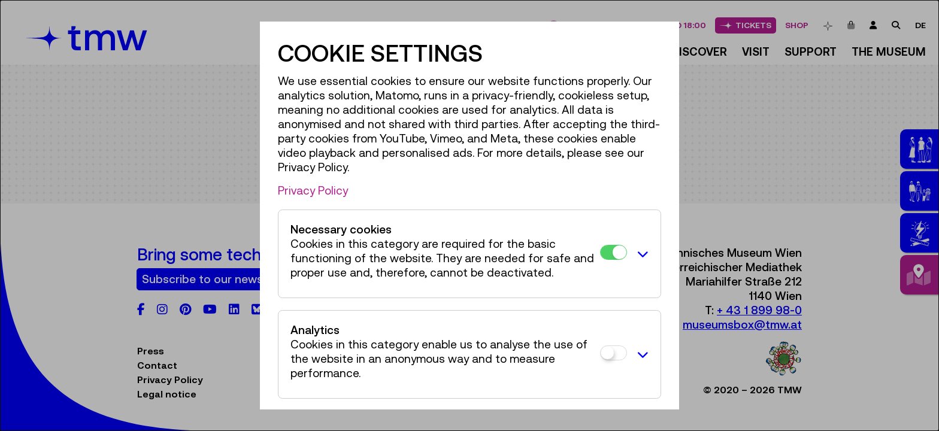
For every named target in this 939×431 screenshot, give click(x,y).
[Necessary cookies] (613, 252)
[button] (641, 254)
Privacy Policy (313, 190)
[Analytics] (613, 352)
